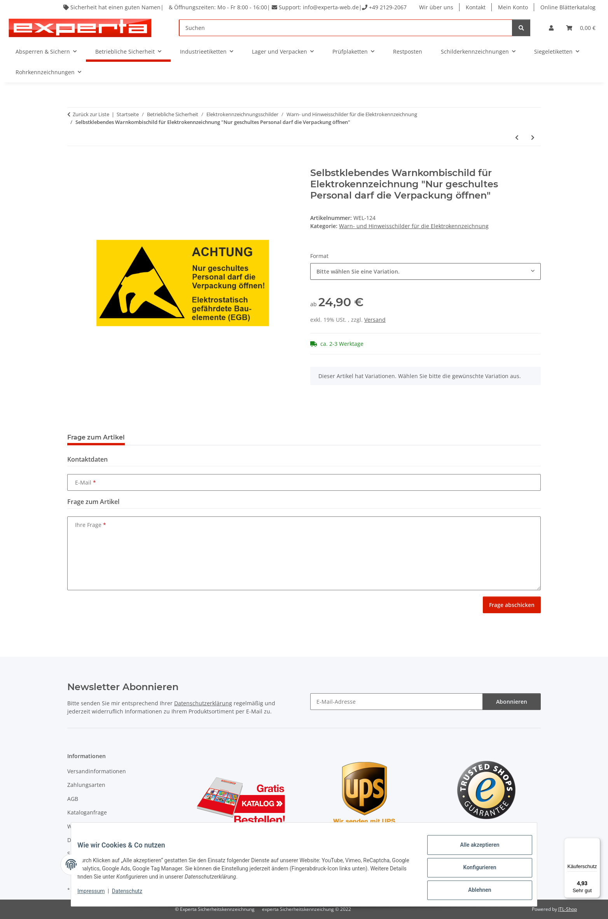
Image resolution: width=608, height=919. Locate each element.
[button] (551, 27)
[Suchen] (346, 27)
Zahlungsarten (86, 784)
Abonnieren (511, 701)
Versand (375, 319)
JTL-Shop (567, 909)
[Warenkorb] (581, 27)
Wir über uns (436, 7)
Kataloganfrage (87, 812)
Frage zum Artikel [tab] (96, 437)
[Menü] (595, 842)
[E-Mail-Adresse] (396, 701)
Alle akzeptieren (473, 851)
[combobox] (425, 271)
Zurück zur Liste (91, 114)
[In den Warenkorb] (73, 163)
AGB (72, 798)
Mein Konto (513, 7)
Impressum (97, 895)
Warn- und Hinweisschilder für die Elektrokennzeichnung (414, 226)
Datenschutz (133, 895)
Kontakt (476, 7)
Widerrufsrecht (87, 826)
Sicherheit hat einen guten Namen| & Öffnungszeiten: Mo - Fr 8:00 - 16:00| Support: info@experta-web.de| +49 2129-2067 (233, 7)
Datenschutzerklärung (203, 703)
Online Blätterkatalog (568, 7)
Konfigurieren (473, 871)
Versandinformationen (96, 771)
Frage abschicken (512, 605)
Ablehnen (473, 891)
